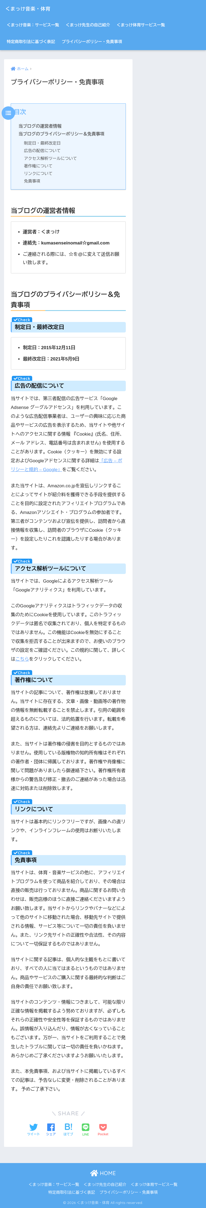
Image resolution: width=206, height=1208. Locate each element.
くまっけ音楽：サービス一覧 (33, 25)
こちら (22, 658)
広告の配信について (42, 150)
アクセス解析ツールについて (51, 158)
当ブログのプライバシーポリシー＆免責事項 (62, 133)
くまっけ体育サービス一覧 (141, 25)
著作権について (38, 166)
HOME (103, 1172)
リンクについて (38, 173)
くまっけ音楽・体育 (34, 8)
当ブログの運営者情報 (40, 126)
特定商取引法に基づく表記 (31, 41)
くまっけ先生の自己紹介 (88, 25)
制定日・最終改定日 (42, 143)
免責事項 (32, 181)
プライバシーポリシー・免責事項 (92, 41)
